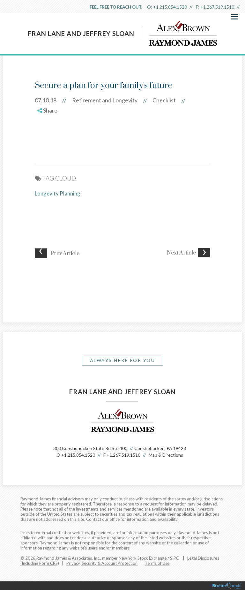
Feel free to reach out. (116, 7)
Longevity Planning (57, 193)
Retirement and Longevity (104, 100)
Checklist (164, 100)
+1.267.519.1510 (217, 7)
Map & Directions (166, 455)
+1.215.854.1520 (170, 7)
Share (47, 110)
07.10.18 (53, 100)
